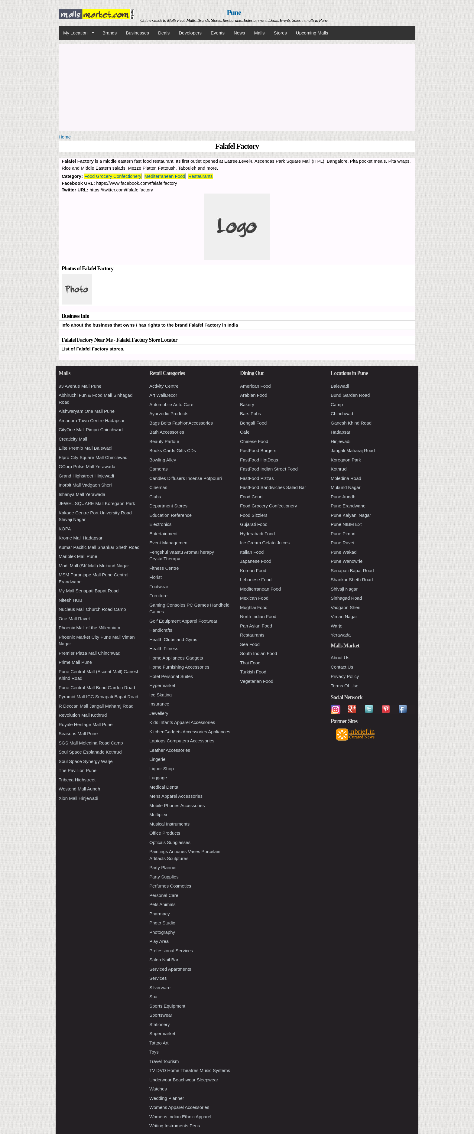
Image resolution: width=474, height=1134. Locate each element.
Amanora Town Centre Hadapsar (92, 420)
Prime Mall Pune (75, 662)
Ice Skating (160, 694)
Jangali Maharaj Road (353, 450)
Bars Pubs (250, 413)
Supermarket (162, 1033)
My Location (76, 33)
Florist (155, 577)
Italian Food (252, 552)
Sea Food (250, 644)
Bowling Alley (162, 459)
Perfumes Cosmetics (170, 885)
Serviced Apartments (170, 969)
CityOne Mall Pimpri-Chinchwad (91, 429)
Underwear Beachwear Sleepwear (183, 1079)
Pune (234, 12)
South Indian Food (258, 653)
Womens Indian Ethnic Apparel (180, 1116)
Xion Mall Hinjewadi (78, 798)
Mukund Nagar (345, 487)
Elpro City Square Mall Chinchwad (93, 457)
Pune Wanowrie (346, 561)
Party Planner (163, 867)
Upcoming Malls (312, 32)
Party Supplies (164, 876)
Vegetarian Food (256, 681)
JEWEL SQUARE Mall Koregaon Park (97, 503)
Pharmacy (159, 913)
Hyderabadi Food (257, 533)
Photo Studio (162, 922)
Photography (162, 932)
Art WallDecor (163, 395)
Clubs (155, 496)
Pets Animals (162, 904)
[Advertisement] (237, 86)
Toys (154, 1051)
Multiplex (158, 814)
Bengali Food (253, 422)
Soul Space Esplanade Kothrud (90, 751)
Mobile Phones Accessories (177, 805)
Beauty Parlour (164, 441)
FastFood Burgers (258, 450)
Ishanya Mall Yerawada (82, 494)
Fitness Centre (164, 568)
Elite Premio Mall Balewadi (85, 448)
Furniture (158, 595)
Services (158, 978)
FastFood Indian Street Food (269, 468)
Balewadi (340, 386)
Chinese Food (254, 441)
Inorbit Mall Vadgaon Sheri (85, 484)
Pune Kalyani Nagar (351, 515)
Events (218, 32)
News (239, 32)
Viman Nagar (344, 616)
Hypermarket (162, 685)
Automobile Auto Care (171, 404)
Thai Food (250, 662)
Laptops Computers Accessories (181, 740)
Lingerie (157, 759)
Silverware (159, 987)
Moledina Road (346, 478)
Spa (153, 996)
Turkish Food (253, 671)
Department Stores (168, 505)
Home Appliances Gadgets (176, 657)
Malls (259, 32)
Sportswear (160, 1015)
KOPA (65, 528)
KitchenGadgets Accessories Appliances (189, 731)
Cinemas (158, 487)
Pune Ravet (342, 542)
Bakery (247, 404)
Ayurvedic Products (168, 413)
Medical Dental (164, 787)
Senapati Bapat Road (352, 570)
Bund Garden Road (350, 395)
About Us (340, 657)
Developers (190, 32)
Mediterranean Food (164, 176)
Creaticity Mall (73, 439)
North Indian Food (258, 616)
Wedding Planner (166, 1098)
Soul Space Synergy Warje (86, 761)
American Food (255, 386)
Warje (337, 625)
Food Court (251, 496)
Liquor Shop (161, 768)
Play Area (159, 941)
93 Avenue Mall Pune (80, 386)
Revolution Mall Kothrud (83, 715)
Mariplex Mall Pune (78, 556)
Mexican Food (254, 598)
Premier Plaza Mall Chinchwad (89, 653)
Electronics (160, 524)
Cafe (245, 432)
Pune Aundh (343, 496)
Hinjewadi (340, 441)
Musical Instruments (169, 823)
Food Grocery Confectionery (112, 176)
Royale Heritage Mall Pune (85, 724)
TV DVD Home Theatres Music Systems (189, 1070)
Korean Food (253, 570)
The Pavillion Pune (77, 770)
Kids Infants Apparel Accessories (182, 722)
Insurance (159, 703)
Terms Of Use (345, 685)
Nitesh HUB (70, 600)
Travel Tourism (164, 1061)
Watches (158, 1088)
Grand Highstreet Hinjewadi (86, 475)
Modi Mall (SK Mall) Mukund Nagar (94, 565)
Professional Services (171, 950)
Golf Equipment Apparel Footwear (183, 621)
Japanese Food (255, 561)
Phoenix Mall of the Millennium (89, 627)
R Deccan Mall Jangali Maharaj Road (96, 706)
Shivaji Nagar (344, 588)
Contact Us (342, 667)
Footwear (158, 586)
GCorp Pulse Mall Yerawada (87, 466)
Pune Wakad (343, 552)
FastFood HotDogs (259, 459)
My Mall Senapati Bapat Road (88, 590)
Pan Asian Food (256, 625)
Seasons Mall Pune (78, 733)
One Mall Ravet (74, 618)
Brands (109, 32)
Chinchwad (342, 413)
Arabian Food (253, 395)
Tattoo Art (158, 1042)
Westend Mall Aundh (79, 788)
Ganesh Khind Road (351, 422)
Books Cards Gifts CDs (172, 450)
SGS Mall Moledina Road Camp (91, 742)
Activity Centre (164, 386)
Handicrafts (160, 630)
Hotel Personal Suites (171, 676)
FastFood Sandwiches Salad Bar (273, 487)
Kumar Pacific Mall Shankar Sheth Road (99, 547)
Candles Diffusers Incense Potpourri (185, 478)
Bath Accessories (166, 432)
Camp (337, 404)
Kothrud (339, 468)
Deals (164, 32)
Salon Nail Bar (163, 959)
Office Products (164, 833)
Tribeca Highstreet (77, 779)
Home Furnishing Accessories (179, 667)
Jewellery (158, 713)
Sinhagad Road (346, 598)
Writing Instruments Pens (174, 1125)
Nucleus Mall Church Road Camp (92, 609)
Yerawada (341, 634)
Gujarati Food (254, 524)
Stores (280, 32)
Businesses (137, 32)
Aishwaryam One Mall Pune (87, 411)
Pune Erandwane (348, 505)
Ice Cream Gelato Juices (265, 542)
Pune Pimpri (343, 533)
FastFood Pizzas (257, 478)
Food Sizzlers (254, 515)
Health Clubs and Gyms (173, 639)
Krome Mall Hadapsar (80, 537)
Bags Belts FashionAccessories (181, 422)
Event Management (169, 542)
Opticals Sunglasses (169, 842)
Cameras (158, 468)
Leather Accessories (169, 750)
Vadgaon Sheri (345, 607)
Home (65, 136)
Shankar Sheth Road (352, 579)
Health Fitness (163, 648)
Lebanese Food (255, 579)
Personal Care (163, 895)
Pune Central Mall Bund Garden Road (97, 687)
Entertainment (163, 533)
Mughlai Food (254, 607)
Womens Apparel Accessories (179, 1107)
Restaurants (200, 176)
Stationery (159, 1024)
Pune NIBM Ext (346, 524)
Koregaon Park (346, 459)
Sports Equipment (167, 1006)
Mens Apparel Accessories (176, 796)
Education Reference (170, 515)
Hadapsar (340, 432)
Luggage (158, 777)
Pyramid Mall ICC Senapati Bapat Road (98, 696)
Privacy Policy (345, 676)
